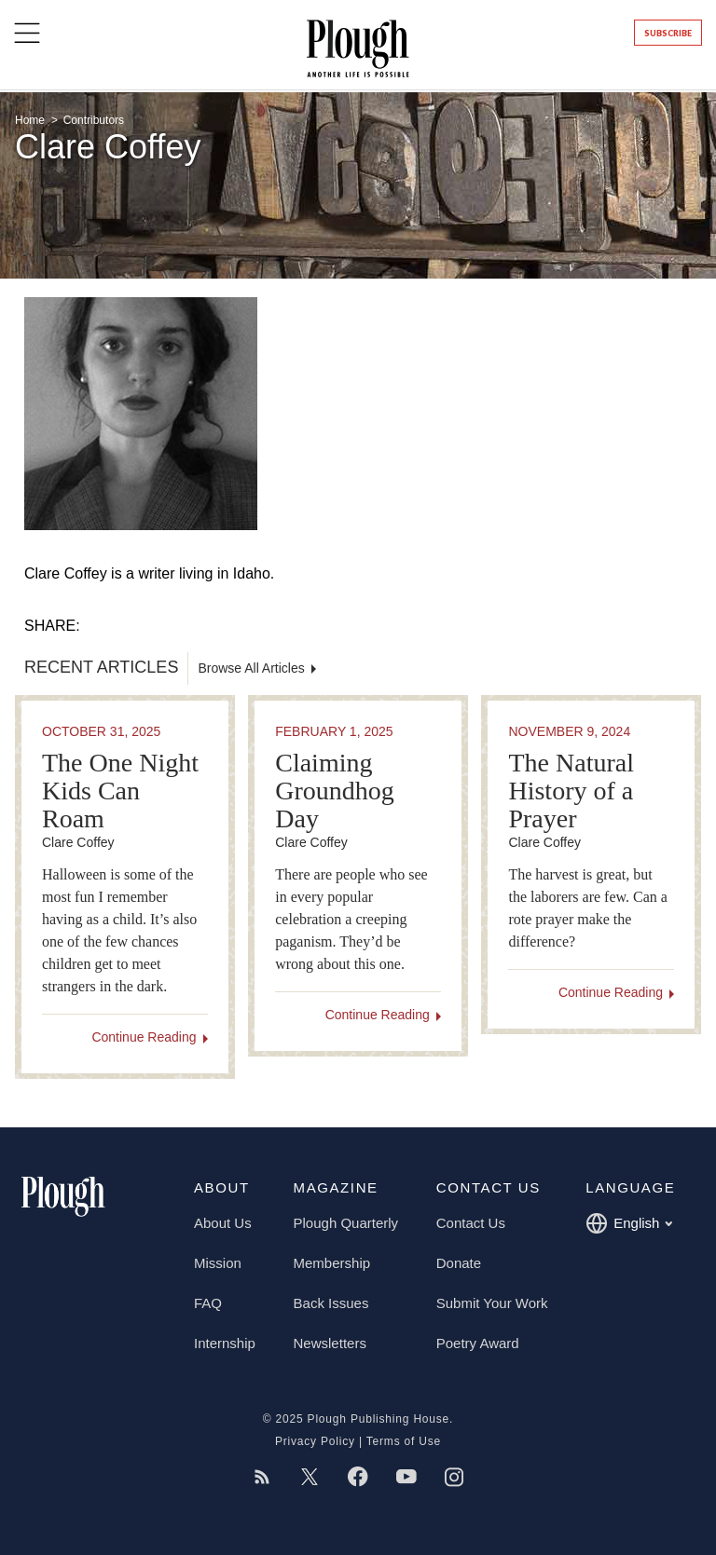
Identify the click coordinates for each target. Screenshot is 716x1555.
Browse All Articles (251, 668)
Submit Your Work (492, 1303)
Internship (224, 1343)
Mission (217, 1263)
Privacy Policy (315, 1441)
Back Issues (331, 1303)
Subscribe (668, 33)
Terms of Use (403, 1441)
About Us (223, 1223)
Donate (458, 1263)
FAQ (208, 1303)
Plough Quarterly (346, 1223)
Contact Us (470, 1223)
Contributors (93, 120)
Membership (332, 1263)
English (628, 1223)
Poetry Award (477, 1343)
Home (31, 120)
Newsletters (330, 1343)
